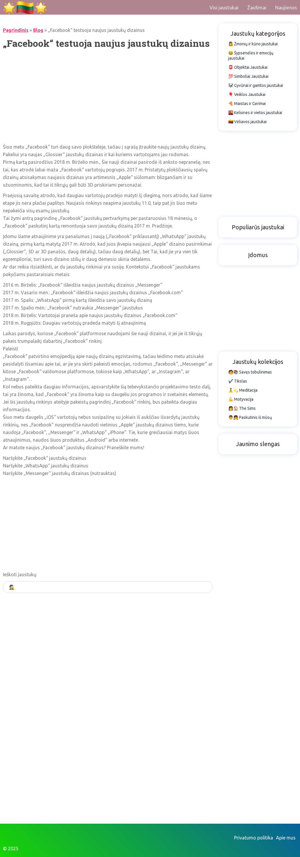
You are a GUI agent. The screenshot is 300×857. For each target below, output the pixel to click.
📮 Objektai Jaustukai (247, 67)
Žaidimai (256, 7)
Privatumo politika (253, 837)
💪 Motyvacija (240, 399)
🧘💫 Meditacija (243, 390)
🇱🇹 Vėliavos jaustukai (247, 121)
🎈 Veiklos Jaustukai (246, 94)
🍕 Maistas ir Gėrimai (247, 103)
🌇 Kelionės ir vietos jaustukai (255, 112)
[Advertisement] (108, 96)
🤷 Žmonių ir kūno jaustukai (253, 44)
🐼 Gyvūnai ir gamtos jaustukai (255, 85)
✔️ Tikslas (237, 381)
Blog (38, 30)
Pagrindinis (15, 30)
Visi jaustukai (223, 7)
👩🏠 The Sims (242, 408)
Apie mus (286, 837)
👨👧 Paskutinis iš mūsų (250, 417)
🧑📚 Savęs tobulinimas (250, 372)
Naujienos (286, 7)
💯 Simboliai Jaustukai (248, 76)
